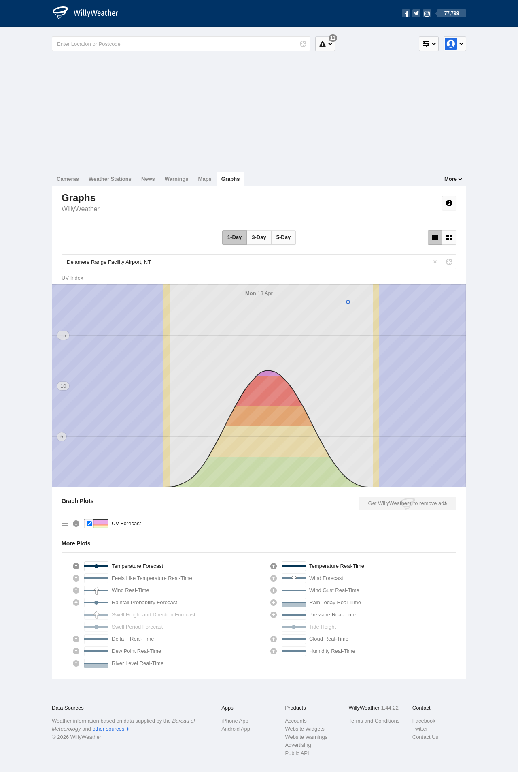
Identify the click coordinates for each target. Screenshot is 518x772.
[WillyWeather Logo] (90, 13)
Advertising (298, 745)
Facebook (423, 721)
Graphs (230, 179)
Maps (205, 179)
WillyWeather (81, 208)
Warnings (177, 179)
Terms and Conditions (374, 721)
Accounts (295, 721)
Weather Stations (110, 179)
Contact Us (425, 737)
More (450, 179)
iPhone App (234, 721)
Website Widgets (304, 729)
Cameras (68, 179)
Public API (297, 753)
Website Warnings (306, 737)
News (148, 179)
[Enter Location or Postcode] (181, 43)
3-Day (259, 237)
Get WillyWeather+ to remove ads (407, 503)
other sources (108, 729)
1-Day (234, 237)
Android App (235, 729)
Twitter (420, 729)
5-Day (283, 237)
